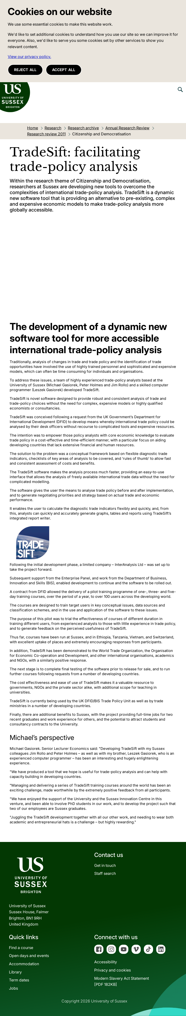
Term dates (19, 980)
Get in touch (105, 865)
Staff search (105, 873)
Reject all (25, 69)
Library (15, 972)
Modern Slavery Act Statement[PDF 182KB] (121, 981)
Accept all (63, 69)
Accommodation (24, 963)
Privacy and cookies (112, 970)
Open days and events (29, 955)
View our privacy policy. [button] (29, 56)
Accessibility (105, 961)
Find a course (21, 947)
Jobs (13, 988)
